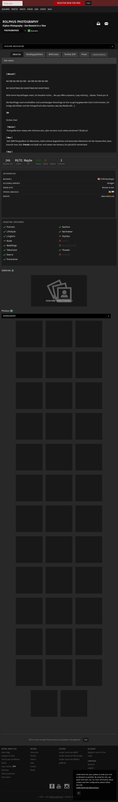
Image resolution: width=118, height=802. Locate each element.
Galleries (8, 270)
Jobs (36, 9)
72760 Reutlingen (106, 179)
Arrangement (9, 316)
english (91, 768)
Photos (14, 9)
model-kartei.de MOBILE (69, 759)
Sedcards (6, 9)
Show (85, 740)
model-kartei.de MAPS (68, 752)
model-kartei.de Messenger (71, 756)
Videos (22, 9)
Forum (30, 9)
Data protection (8, 774)
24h (8, 162)
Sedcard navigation (14, 46)
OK (78, 793)
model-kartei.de (56, 797)
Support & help (8, 756)
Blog (50, 9)
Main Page (6, 752)
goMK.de (62, 763)
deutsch (91, 764)
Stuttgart (110, 183)
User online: (9, 766)
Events (43, 9)
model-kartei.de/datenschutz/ (87, 788)
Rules (4, 763)
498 (38, 162)
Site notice (9, 60)
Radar (32, 770)
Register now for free (69, 3)
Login (88, 3)
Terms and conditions (11, 759)
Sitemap (5, 770)
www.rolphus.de (107, 196)
